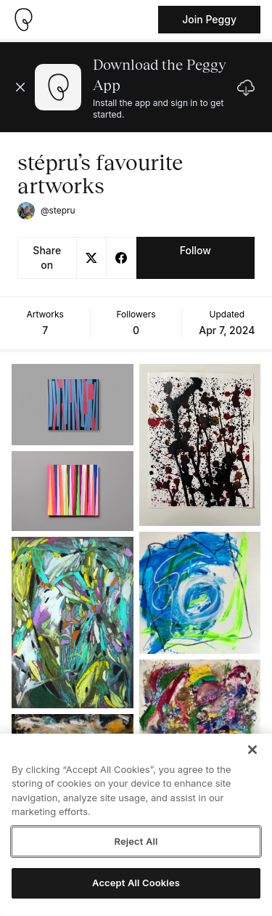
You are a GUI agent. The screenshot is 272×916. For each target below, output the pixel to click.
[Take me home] (23, 19)
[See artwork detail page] (72, 404)
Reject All (135, 841)
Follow (195, 250)
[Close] (252, 750)
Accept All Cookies (136, 882)
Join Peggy (209, 19)
